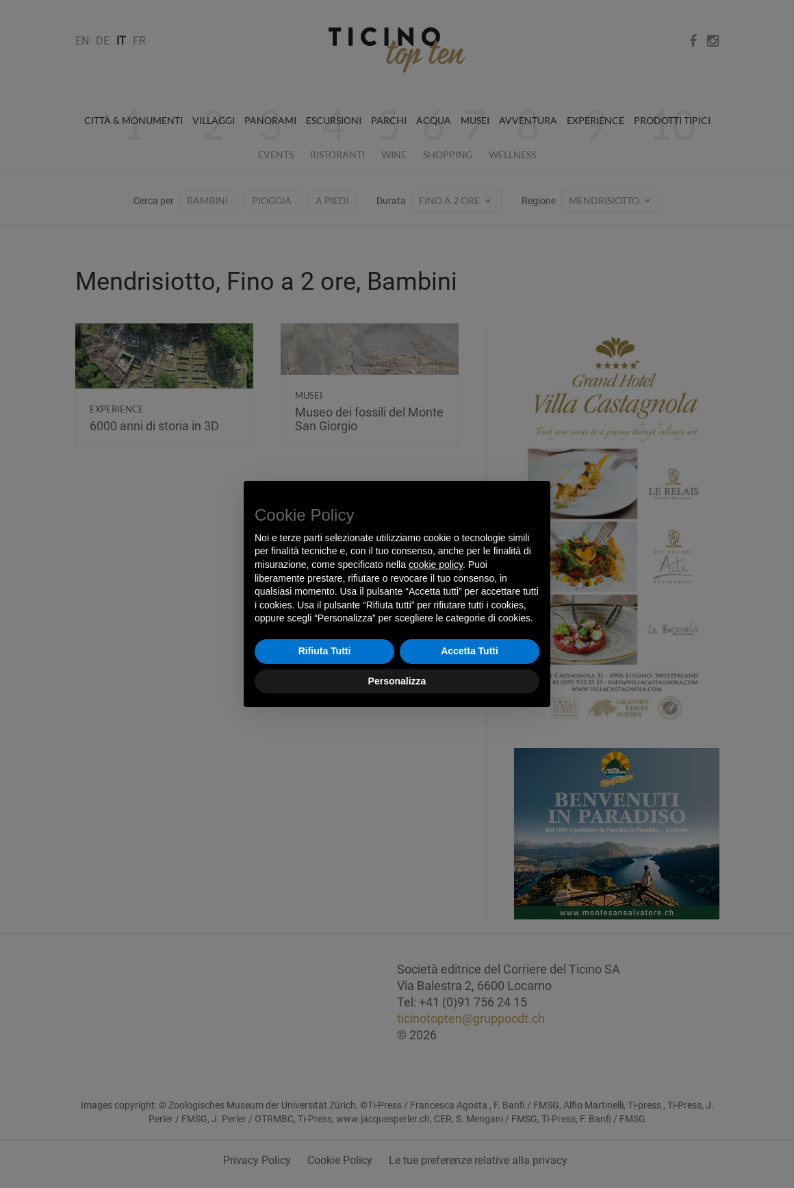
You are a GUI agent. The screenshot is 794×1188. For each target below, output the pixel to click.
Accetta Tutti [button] (469, 650)
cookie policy (436, 564)
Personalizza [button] (397, 681)
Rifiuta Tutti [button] (324, 650)
